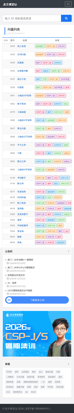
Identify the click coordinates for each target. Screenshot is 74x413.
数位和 (20, 183)
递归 (60, 377)
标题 (25, 40)
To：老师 (12, 282)
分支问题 (20, 377)
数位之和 (21, 161)
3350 (12, 70)
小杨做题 (21, 111)
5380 (12, 214)
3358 (12, 87)
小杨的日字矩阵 (24, 136)
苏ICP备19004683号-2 (37, 408)
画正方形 (21, 79)
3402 (12, 103)
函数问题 (20, 387)
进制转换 (10, 382)
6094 (12, 242)
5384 (12, 219)
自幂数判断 (22, 70)
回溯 (29, 387)
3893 (12, 161)
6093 (12, 236)
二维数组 (10, 377)
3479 (12, 111)
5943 (12, 225)
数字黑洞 (21, 103)
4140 (12, 183)
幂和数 (20, 208)
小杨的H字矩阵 (24, 120)
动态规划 (25, 371)
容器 (36, 387)
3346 (12, 54)
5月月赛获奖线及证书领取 (20, 290)
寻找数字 (21, 177)
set (26, 392)
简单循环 (41, 377)
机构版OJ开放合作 (16, 275)
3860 (12, 153)
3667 (12, 128)
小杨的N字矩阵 (24, 169)
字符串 (9, 371)
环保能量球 (22, 225)
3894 (12, 169)
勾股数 (20, 87)
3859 (12, 144)
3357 (12, 79)
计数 (19, 153)
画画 (19, 242)
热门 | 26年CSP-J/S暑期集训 (21, 267)
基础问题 (30, 377)
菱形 (19, 219)
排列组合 (10, 387)
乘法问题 (21, 128)
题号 (12, 40)
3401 (12, 95)
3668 (12, 136)
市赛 (58, 371)
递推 (50, 382)
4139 (12, 177)
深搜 (18, 382)
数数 (19, 236)
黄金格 (20, 231)
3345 (12, 46)
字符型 (50, 387)
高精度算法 (17, 392)
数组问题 (49, 371)
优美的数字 (22, 214)
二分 (43, 382)
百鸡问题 (21, 54)
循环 (17, 371)
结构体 (57, 382)
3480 (12, 120)
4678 (12, 197)
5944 (12, 231)
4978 (12, 208)
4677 (12, 191)
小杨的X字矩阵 (24, 95)
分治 (8, 392)
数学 (34, 371)
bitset (33, 392)
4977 (12, 202)
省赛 (42, 387)
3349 (12, 62)
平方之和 (21, 144)
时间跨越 (21, 197)
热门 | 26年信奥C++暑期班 (20, 259)
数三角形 (21, 202)
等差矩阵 (21, 191)
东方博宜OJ (10, 4)
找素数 (20, 62)
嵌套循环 (51, 377)
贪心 (41, 371)
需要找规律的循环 (30, 382)
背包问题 (59, 387)
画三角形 (21, 46)
